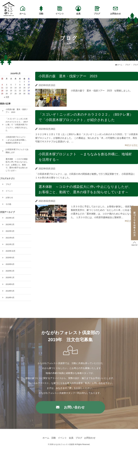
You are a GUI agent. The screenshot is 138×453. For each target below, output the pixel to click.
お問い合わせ (74, 407)
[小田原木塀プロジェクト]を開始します (17, 150)
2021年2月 (10, 244)
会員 (71, 438)
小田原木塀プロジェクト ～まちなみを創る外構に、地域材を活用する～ (17, 140)
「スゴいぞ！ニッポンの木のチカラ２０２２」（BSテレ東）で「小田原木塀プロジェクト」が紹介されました (17, 124)
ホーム (46, 438)
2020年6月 (10, 264)
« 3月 (6, 97)
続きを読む (131, 145)
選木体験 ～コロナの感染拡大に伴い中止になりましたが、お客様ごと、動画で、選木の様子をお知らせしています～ (17, 165)
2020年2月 (10, 271)
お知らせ (9, 197)
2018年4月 (10, 297)
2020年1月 (10, 277)
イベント (9, 191)
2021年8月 (10, 238)
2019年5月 (10, 291)
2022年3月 (10, 231)
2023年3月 (10, 218)
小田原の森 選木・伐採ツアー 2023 (68, 76)
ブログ (8, 184)
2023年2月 (10, 224)
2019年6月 (10, 284)
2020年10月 (10, 251)
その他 (8, 204)
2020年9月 (10, 258)
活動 (53, 438)
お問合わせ (89, 438)
